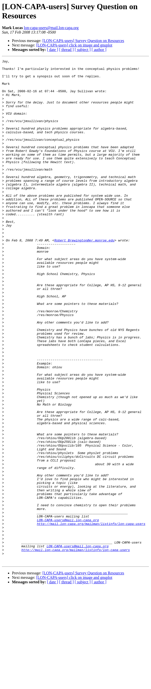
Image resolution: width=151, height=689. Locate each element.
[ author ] (99, 49)
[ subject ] (83, 49)
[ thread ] (66, 49)
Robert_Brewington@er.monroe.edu (84, 277)
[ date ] (52, 49)
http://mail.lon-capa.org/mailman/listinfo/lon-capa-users (91, 617)
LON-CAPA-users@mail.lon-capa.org (68, 612)
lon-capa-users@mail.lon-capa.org (51, 28)
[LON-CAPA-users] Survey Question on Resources (83, 41)
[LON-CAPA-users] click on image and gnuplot (74, 45)
